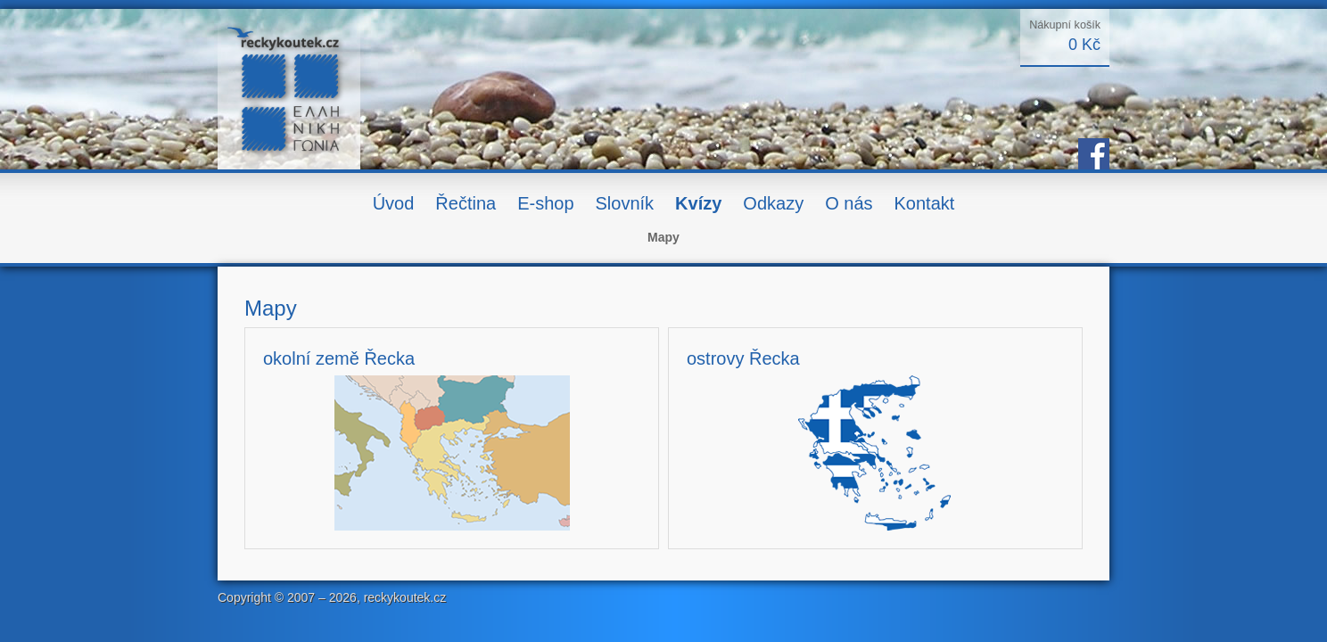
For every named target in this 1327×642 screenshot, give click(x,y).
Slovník (625, 203)
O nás (848, 203)
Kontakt (924, 203)
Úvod (394, 203)
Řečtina (465, 203)
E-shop (545, 203)
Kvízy (698, 203)
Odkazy (773, 203)
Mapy (663, 237)
